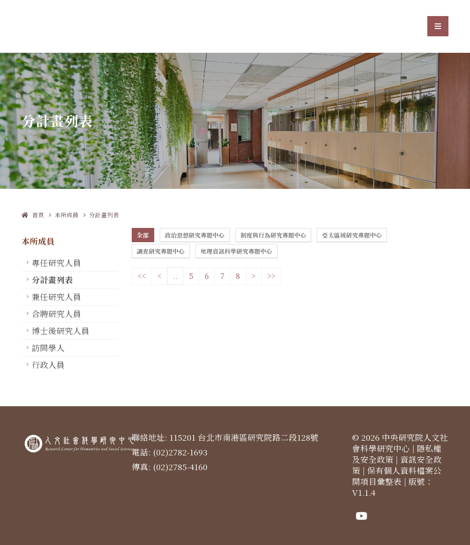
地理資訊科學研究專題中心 (236, 251)
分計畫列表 (104, 214)
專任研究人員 (56, 262)
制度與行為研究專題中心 (273, 235)
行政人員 (48, 364)
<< (142, 276)
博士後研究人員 (61, 330)
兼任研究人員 (56, 296)
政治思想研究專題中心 (194, 235)
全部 (143, 235)
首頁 (33, 214)
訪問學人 (48, 347)
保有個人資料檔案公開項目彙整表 (397, 476)
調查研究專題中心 (161, 251)
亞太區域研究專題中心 (352, 235)
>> (271, 276)
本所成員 (66, 214)
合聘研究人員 (56, 313)
